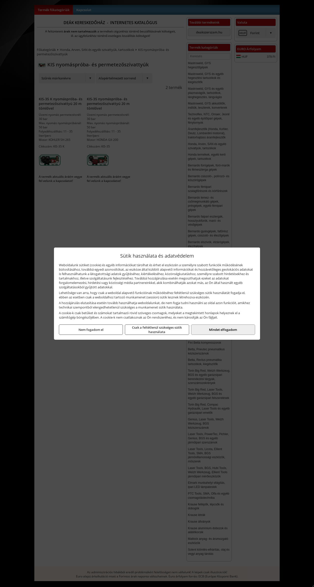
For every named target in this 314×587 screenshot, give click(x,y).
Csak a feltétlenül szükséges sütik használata (157, 329)
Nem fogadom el (91, 329)
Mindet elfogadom (223, 329)
